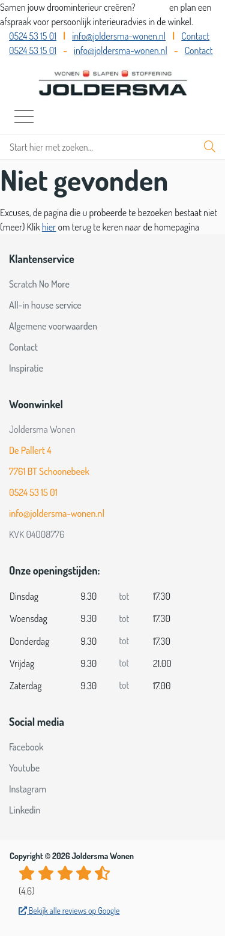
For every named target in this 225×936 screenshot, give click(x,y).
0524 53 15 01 (32, 36)
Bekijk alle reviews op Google (69, 910)
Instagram (27, 789)
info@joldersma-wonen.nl (119, 36)
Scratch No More (39, 284)
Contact (195, 36)
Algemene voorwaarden (53, 326)
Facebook (26, 747)
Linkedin (25, 810)
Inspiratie (26, 368)
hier (49, 227)
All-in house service (45, 305)
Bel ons (153, 7)
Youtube (24, 768)
